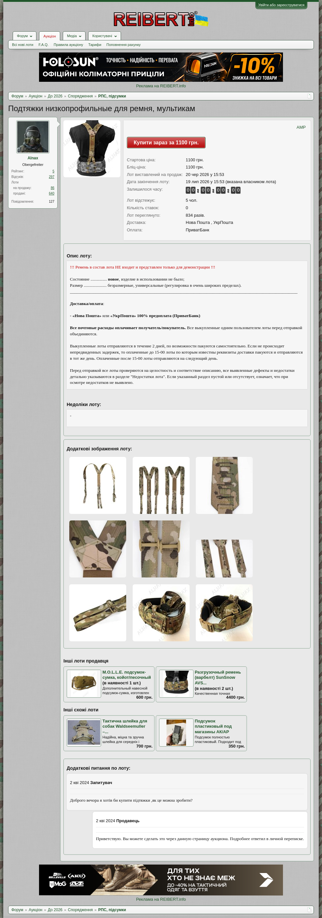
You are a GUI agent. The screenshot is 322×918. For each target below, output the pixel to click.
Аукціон (49, 36)
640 (51, 193)
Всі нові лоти (22, 45)
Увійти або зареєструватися (281, 5)
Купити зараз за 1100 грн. (166, 142)
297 (51, 177)
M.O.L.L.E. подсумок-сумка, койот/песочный (126, 675)
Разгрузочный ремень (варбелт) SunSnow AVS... (218, 677)
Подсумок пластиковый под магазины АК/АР (213, 726)
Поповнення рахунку (123, 45)
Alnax (33, 158)
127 (51, 201)
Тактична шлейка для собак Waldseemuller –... (124, 726)
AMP (301, 127)
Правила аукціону (68, 45)
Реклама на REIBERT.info (161, 85)
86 (52, 188)
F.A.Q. (43, 45)
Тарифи (94, 45)
